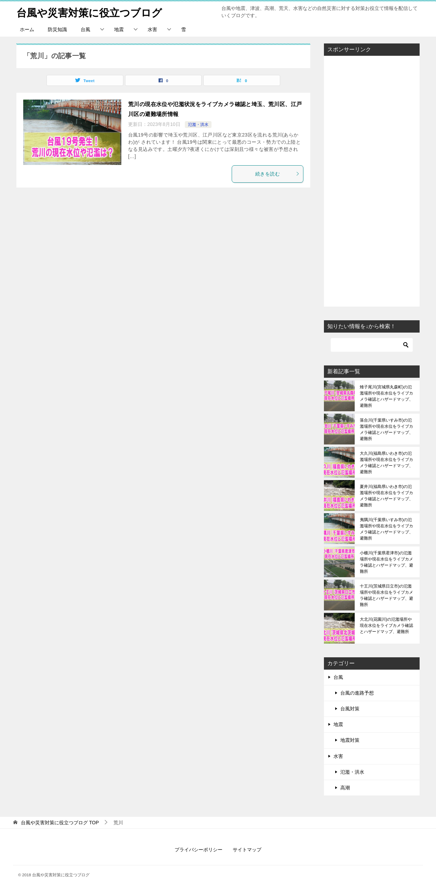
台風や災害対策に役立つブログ (89, 12)
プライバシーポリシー (198, 849)
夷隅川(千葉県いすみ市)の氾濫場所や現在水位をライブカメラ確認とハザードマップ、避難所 (386, 529)
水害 (152, 29)
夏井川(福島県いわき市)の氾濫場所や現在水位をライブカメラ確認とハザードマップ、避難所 (386, 495)
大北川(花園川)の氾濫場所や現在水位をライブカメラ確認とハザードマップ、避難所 (386, 625)
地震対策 (349, 740)
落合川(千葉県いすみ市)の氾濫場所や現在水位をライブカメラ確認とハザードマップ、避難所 (386, 429)
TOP (60, 822)
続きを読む (277, 174)
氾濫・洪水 (198, 124)
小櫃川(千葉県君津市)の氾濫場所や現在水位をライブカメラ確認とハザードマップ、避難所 (386, 562)
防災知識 (57, 29)
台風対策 (349, 708)
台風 (85, 29)
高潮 (345, 787)
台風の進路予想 (357, 693)
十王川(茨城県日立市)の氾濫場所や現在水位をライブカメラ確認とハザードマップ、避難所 (386, 595)
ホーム (27, 29)
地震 (119, 29)
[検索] (372, 345)
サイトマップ (247, 849)
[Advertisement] (372, 181)
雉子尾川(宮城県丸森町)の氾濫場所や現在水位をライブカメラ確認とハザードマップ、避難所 (386, 396)
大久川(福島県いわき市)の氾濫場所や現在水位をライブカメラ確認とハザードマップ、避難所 (386, 462)
